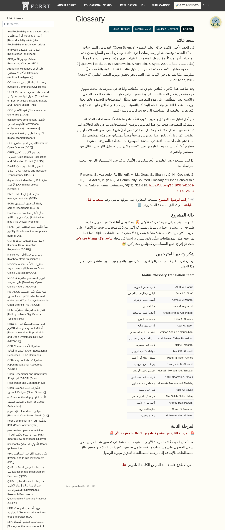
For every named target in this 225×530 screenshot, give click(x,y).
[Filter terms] (28, 24)
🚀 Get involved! (187, 5)
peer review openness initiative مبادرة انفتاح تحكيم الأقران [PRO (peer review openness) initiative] (27, 434)
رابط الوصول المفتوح (173, 199)
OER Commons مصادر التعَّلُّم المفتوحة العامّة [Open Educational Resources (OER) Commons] (27, 350)
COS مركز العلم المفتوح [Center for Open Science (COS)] (28, 145)
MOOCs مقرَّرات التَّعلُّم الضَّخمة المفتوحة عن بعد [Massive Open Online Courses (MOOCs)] (26, 268)
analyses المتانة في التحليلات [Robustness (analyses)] (24, 52)
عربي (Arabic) (143, 28)
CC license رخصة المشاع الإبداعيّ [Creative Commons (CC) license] (27, 84)
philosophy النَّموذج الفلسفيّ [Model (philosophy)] (28, 446)
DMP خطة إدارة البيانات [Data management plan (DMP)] (24, 196)
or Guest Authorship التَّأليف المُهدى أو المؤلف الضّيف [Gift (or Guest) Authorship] (28, 401)
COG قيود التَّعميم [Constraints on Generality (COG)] (27, 112)
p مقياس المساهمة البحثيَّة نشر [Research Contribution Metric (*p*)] (28, 413)
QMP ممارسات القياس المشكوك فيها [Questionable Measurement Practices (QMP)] (26, 472)
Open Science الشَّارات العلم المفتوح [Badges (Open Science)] (27, 390)
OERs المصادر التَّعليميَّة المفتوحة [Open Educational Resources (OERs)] (26, 364)
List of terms (15, 18)
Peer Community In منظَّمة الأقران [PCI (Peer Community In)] (27, 423)
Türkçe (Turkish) (120, 28)
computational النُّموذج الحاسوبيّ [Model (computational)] (26, 135)
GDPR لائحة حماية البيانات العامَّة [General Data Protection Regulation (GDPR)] (26, 245)
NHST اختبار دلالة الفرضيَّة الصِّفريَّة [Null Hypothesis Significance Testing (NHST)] (27, 314)
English (187, 28)
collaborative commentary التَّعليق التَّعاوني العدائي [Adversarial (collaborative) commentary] (27, 124)
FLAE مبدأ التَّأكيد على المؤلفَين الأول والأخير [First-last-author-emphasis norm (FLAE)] (28, 231)
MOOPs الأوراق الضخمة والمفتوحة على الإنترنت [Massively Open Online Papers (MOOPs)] (27, 282)
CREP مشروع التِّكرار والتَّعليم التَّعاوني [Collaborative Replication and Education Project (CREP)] (27, 157)
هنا (125, 465)
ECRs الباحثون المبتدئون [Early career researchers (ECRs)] (25, 205)
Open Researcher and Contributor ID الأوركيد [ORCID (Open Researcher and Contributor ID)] (27, 378)
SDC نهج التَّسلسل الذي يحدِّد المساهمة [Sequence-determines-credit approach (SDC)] (27, 512)
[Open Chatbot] (215, 22)
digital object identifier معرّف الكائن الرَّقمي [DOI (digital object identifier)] (28, 184)
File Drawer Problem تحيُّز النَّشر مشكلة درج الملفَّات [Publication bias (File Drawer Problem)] (26, 217)
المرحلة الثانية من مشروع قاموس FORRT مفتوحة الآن (152, 433)
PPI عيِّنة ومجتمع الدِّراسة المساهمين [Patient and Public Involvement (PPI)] (28, 458)
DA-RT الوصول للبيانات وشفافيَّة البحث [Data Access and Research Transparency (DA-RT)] (27, 171)
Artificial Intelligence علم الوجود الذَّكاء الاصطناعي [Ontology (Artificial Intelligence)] (26, 73)
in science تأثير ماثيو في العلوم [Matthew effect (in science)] (25, 257)
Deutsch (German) (167, 28)
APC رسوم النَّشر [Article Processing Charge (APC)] (23, 61)
